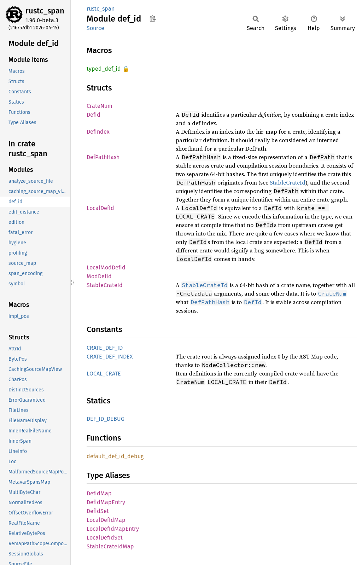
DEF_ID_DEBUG (105, 418)
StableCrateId (287, 182)
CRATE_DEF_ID (105, 347)
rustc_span (44, 11)
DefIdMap (99, 493)
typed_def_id (104, 68)
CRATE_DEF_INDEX (110, 356)
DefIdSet (98, 511)
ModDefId (99, 276)
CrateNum (99, 106)
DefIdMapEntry (106, 502)
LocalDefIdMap (106, 520)
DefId (93, 114)
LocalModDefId (106, 267)
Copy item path (152, 18)
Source (95, 28)
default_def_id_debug (115, 456)
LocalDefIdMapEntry (113, 528)
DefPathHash (103, 157)
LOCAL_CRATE (104, 373)
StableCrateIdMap (110, 546)
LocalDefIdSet (105, 537)
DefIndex (98, 131)
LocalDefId (100, 208)
